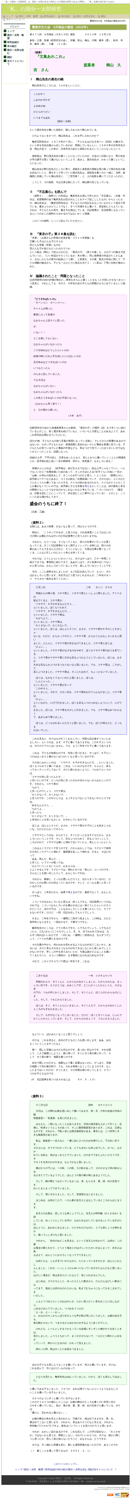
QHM (127, 1489)
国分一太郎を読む (85, 16)
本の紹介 (66, 16)
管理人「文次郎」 (64, 1478)
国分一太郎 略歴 (28, 16)
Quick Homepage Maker (116, 1487)
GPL (122, 1489)
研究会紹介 (49, 16)
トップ (9, 16)
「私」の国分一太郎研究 (33, 9)
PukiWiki (105, 1489)
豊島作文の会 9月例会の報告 (53, 27)
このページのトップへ (65, 1464)
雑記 (103, 16)
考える (88, 486)
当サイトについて (15, 19)
